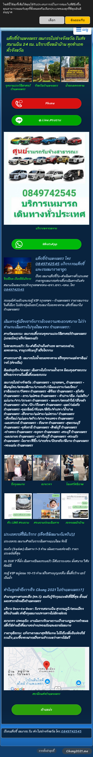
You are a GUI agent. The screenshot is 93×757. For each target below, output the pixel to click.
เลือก (51, 20)
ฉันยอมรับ (77, 20)
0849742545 (47, 263)
